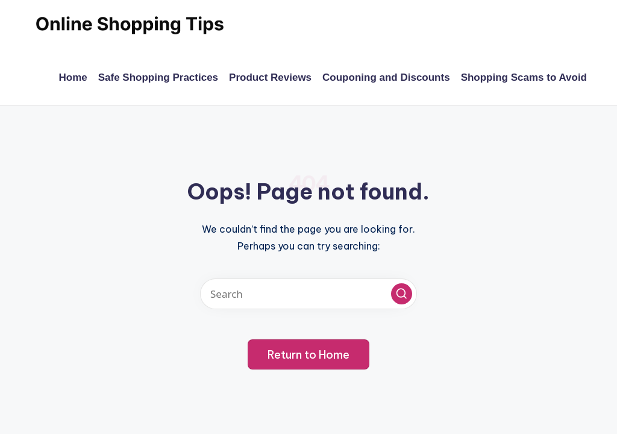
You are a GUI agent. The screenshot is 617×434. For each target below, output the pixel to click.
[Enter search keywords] (308, 293)
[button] (401, 293)
